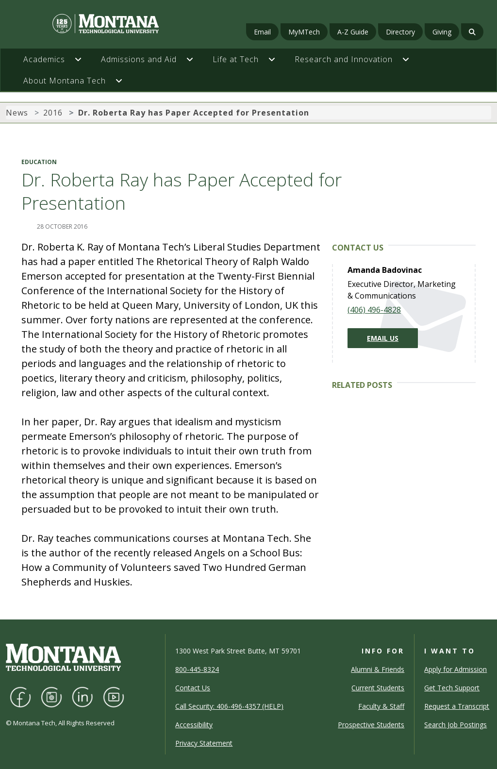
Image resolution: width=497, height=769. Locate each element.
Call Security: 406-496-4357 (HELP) (229, 706)
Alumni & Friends (377, 669)
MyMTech (304, 31)
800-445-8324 (197, 669)
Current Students (377, 687)
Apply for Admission (455, 669)
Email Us (382, 338)
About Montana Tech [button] (64, 80)
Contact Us (192, 687)
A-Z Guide (352, 31)
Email (262, 31)
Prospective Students (371, 724)
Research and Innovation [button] (344, 59)
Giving (441, 31)
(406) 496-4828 (374, 309)
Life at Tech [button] (236, 59)
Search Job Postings (455, 724)
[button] (83, 59)
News (17, 112)
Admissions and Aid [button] (139, 59)
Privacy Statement (203, 743)
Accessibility (194, 724)
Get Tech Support (452, 687)
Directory (400, 31)
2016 (53, 112)
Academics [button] (44, 59)
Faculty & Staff (381, 706)
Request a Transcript (456, 706)
